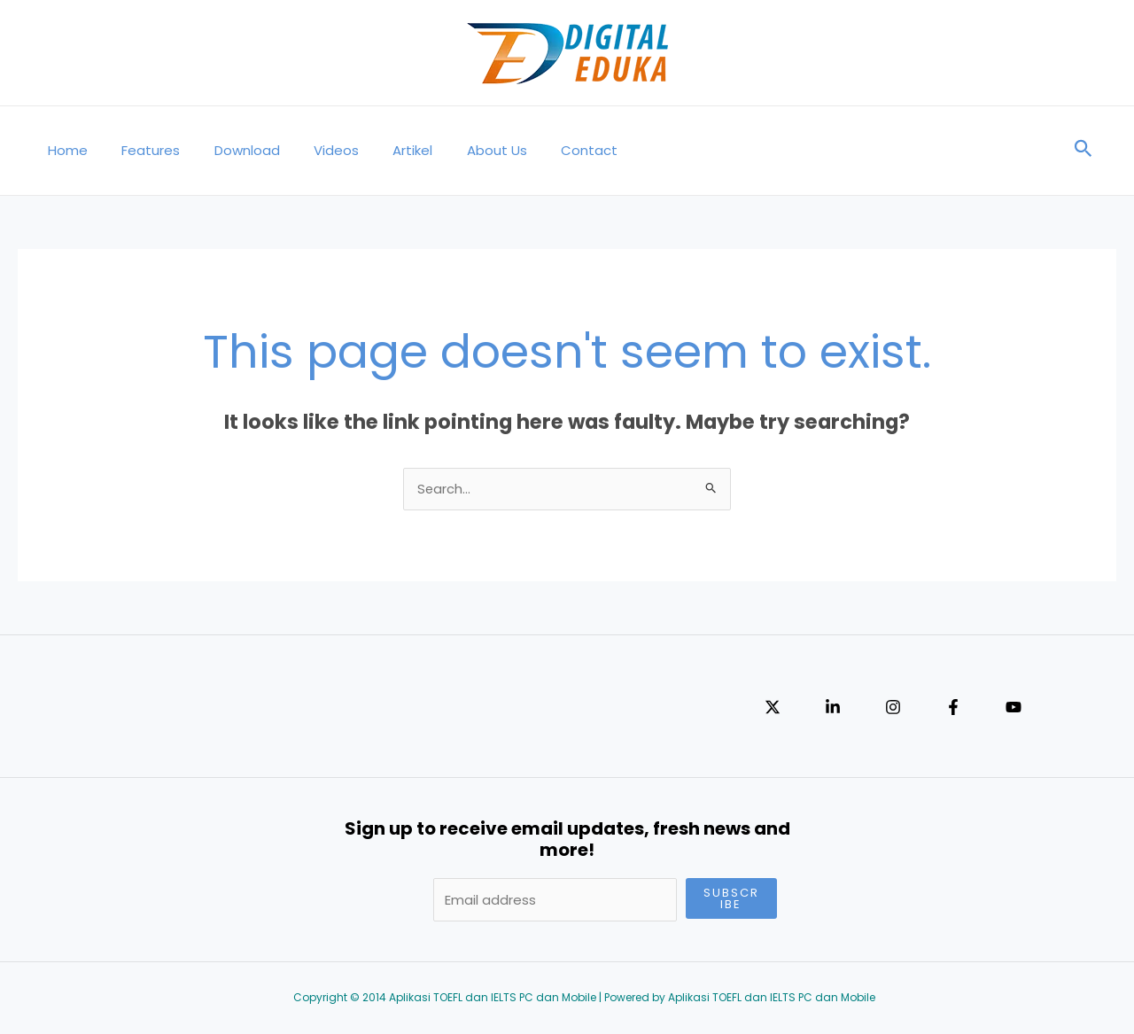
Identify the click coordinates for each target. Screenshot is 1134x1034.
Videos (310, 150)
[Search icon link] (1083, 151)
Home (64, 150)
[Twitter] (773, 708)
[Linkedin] (833, 708)
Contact (541, 150)
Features (140, 150)
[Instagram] (893, 708)
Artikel (380, 150)
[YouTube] (1013, 708)
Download (228, 150)
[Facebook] (953, 708)
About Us (456, 150)
